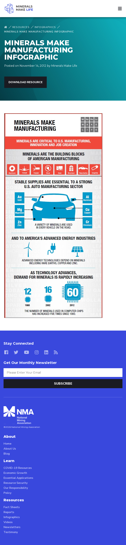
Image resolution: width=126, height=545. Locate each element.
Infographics (45, 27)
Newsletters (12, 527)
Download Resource (25, 82)
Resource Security (16, 483)
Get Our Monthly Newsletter (30, 363)
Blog (7, 454)
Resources (21, 27)
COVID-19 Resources (18, 468)
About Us (10, 449)
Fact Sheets (12, 507)
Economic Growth (15, 473)
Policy (7, 493)
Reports (9, 512)
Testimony (11, 532)
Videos (8, 522)
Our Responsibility (16, 488)
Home (7, 444)
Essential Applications (18, 478)
